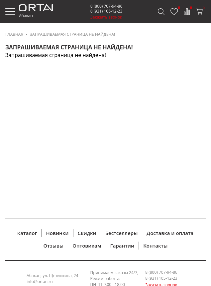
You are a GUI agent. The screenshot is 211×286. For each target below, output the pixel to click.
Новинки (57, 233)
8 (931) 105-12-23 (106, 11)
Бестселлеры (121, 233)
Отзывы (54, 245)
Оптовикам (86, 245)
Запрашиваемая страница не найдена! (72, 34)
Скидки (87, 233)
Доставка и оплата (170, 233)
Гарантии (122, 245)
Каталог (27, 233)
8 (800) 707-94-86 (106, 6)
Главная (14, 34)
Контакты (155, 245)
